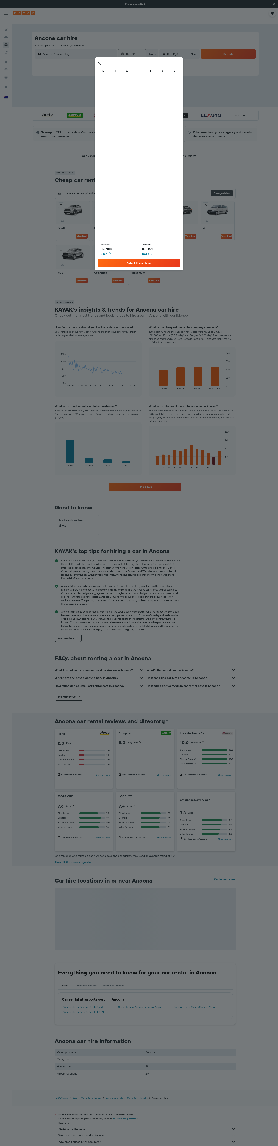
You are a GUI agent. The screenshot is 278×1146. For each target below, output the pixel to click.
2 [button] (133, 81)
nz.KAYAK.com (61, 1092)
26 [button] (99, 115)
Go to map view (224, 873)
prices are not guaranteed (125, 1113)
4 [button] (90, 90)
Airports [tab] (65, 979)
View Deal (82, 230)
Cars (75, 1092)
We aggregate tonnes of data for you (147, 1130)
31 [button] (82, 124)
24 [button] (82, 115)
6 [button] (108, 90)
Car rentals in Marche (137, 1092)
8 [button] (125, 90)
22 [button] (124, 107)
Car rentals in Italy (114, 1092)
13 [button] (107, 98)
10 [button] (82, 98)
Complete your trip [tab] (86, 979)
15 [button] (124, 98)
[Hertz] (105, 728)
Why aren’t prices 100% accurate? (147, 1136)
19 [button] (99, 107)
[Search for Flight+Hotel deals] (6, 46)
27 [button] (107, 115)
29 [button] (124, 115)
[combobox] (44, 40)
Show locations (103, 769)
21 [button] (116, 107)
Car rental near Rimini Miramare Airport (195, 1001)
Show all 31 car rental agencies (73, 856)
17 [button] (82, 107)
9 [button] (133, 90)
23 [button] (133, 107)
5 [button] (99, 90)
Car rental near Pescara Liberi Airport (83, 1001)
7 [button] (116, 90)
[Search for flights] (6, 24)
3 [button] (82, 90)
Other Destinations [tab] (114, 979)
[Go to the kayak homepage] (24, 13)
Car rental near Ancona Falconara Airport (140, 1001)
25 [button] (90, 115)
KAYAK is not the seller (147, 1123)
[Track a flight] (6, 64)
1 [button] (124, 81)
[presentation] (167, 716)
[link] (145, 481)
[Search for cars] (6, 39)
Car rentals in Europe (91, 1092)
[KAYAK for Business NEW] (6, 71)
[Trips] (6, 81)
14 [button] (116, 98)
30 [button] (133, 115)
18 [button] (90, 107)
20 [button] (107, 107)
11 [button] (91, 98)
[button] (274, 4)
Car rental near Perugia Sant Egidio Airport (86, 1006)
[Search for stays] (6, 31)
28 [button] (116, 115)
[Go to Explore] (6, 56)
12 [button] (99, 98)
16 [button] (133, 98)
